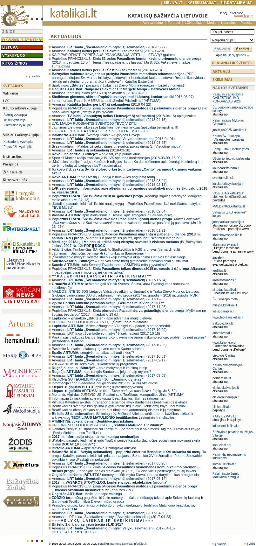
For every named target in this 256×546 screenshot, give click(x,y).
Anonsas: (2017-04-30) (109, 513)
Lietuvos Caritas (223, 355)
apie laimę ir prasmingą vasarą (97, 387)
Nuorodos (228, 22)
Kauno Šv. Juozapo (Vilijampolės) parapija (228, 137)
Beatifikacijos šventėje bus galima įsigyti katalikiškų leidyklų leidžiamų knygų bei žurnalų (119, 406)
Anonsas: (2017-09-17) (109, 360)
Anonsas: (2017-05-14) (109, 478)
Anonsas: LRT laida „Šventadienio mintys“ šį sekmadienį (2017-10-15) (106, 333)
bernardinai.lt (221, 378)
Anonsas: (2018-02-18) (109, 184)
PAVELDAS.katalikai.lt (228, 193)
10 (85, 532)
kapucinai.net (221, 445)
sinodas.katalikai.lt (225, 289)
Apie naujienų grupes (233, 55)
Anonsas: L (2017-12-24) (109, 280)
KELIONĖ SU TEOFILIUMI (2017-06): (107, 425)
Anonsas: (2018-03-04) (109, 181)
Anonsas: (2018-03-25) (109, 142)
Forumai (174, 22)
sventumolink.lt (222, 177)
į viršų (249, 543)
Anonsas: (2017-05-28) (109, 463)
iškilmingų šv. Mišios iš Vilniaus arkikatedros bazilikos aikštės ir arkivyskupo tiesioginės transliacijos (122, 415)
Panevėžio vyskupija (17, 147)
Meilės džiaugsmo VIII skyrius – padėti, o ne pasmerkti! (111, 326)
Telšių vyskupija (14, 120)
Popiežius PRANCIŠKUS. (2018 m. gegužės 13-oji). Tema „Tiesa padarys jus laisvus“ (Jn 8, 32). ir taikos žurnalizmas (126, 62)
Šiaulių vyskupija (15, 115)
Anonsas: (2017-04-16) (113, 528)
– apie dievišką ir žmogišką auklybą (94, 448)
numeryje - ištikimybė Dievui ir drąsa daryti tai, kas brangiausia (125, 475)
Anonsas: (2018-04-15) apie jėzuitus (124, 116)
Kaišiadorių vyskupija (18, 142)
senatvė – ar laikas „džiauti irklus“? (93, 352)
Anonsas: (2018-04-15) (109, 120)
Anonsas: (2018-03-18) (91, 150)
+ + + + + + (102, 520)
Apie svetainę (153, 22)
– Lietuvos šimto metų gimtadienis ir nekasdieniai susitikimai (120, 261)
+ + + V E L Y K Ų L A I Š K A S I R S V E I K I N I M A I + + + (100, 131)
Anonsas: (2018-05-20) (108, 51)
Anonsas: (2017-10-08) (109, 345)
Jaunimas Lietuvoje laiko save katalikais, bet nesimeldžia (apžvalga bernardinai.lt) (115, 127)
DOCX (100, 246)
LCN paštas (194, 22)
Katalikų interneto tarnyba (115, 543)
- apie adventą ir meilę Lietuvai (102, 318)
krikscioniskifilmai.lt (225, 426)
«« (54, 532)
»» (95, 532)
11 (90, 532)
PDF (87, 246)
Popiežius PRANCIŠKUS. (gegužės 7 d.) (124, 488)
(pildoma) (109, 482)
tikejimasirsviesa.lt (225, 244)
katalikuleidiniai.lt (224, 464)
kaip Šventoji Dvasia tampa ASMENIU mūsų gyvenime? (110, 265)
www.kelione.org (224, 342)
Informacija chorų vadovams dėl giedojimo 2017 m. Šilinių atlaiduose (105, 383)
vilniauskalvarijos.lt (225, 387)
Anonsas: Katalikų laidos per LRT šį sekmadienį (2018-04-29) (99, 93)
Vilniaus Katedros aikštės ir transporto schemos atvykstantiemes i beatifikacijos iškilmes (119, 402)
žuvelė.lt (218, 257)
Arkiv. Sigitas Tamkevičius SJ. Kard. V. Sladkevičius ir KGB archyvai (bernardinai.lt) (116, 249)
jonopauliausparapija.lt (228, 222)
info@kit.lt (139, 543)
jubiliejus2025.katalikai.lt (229, 130)
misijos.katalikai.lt (224, 305)
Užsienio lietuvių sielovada (231, 158)
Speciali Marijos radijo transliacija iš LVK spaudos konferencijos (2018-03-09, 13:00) (117, 158)
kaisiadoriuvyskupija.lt (227, 184)
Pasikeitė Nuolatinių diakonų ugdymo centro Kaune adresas (98, 349)
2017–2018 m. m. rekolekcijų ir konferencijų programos (94, 364)
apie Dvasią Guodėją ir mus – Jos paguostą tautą (103, 177)
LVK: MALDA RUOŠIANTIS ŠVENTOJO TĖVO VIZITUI (95, 123)
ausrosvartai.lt (222, 333)
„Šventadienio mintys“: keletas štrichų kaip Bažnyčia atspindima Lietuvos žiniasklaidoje (119, 257)
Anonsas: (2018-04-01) (113, 139)
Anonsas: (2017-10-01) (109, 356)
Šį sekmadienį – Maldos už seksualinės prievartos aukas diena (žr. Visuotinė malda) (116, 146)
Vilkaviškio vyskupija (17, 125)
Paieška (246, 22)
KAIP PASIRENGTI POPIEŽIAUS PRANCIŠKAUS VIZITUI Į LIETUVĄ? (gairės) (113, 55)
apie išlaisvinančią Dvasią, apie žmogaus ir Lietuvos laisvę (112, 215)
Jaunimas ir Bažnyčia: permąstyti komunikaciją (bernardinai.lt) (99, 253)
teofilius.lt (219, 270)
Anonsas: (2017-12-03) (109, 299)
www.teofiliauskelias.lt (227, 317)
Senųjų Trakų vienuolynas (230, 149)
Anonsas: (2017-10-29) (109, 330)
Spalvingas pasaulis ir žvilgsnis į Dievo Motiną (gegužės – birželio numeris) (118, 85)
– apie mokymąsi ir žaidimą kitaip (99, 368)
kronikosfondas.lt (224, 280)
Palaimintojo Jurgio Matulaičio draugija (225, 475)
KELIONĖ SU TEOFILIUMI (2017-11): (100, 322)
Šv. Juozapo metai (225, 299)
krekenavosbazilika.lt (227, 235)
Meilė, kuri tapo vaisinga (87, 494)
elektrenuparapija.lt (225, 397)
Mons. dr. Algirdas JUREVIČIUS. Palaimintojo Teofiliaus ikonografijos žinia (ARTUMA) (118, 394)
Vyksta (108, 303)
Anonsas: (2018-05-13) (107, 70)
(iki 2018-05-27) (123, 97)
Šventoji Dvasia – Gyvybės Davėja (96, 135)
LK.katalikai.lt (221, 407)
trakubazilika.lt (222, 323)
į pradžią (32, 76)
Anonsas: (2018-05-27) (109, 47)
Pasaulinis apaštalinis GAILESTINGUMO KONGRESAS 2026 (227, 98)
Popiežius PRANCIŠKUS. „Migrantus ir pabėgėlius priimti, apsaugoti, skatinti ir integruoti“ (126, 236)
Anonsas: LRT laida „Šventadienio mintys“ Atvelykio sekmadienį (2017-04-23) (111, 517)
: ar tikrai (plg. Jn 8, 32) (114, 391)
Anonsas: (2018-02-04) (109, 211)
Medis (211, 22)
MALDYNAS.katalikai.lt (228, 206)
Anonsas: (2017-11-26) (109, 307)
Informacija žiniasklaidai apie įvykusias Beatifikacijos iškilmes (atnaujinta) (108, 398)
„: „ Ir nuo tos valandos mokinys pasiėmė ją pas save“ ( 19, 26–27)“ (127, 222)
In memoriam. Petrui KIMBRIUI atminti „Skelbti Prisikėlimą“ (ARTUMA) (106, 100)
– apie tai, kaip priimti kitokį (96, 154)
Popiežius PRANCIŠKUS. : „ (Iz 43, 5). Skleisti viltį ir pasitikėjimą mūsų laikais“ (125, 469)
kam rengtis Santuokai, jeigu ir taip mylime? (101, 372)
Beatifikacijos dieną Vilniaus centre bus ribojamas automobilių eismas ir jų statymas (116, 410)
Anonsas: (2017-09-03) (109, 375)
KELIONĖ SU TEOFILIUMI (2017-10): (97, 379)
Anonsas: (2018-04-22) (101, 104)
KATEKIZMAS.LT (224, 416)
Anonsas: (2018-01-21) (109, 230)
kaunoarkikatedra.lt (225, 168)
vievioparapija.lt (223, 311)
